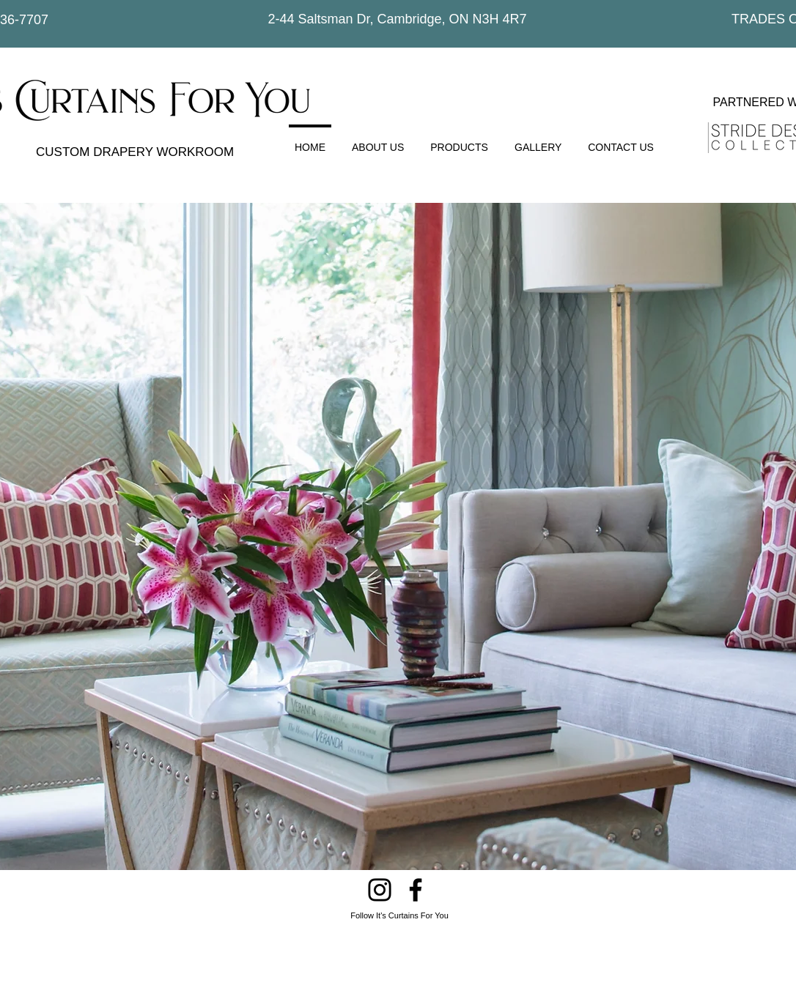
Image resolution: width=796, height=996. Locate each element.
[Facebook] (415, 889)
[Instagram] (379, 889)
